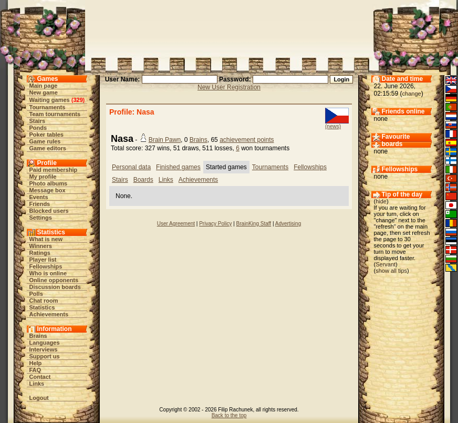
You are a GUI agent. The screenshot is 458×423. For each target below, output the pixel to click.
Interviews (43, 349)
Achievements (49, 314)
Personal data (131, 167)
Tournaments (47, 107)
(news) (333, 126)
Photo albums (48, 183)
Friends (39, 204)
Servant (385, 264)
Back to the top (229, 415)
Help (35, 363)
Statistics (42, 307)
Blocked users (49, 211)
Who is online (48, 273)
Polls (36, 294)
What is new (46, 239)
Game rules (45, 141)
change (411, 93)
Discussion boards (55, 287)
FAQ (35, 370)
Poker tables (46, 134)
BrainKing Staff (254, 223)
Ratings (39, 253)
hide (381, 201)
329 (77, 100)
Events (38, 197)
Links (37, 383)
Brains (38, 336)
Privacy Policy (215, 223)
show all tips (391, 270)
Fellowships (46, 266)
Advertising (288, 223)
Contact (40, 377)
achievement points (247, 139)
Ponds (38, 128)
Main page (43, 85)
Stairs (37, 121)
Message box (47, 190)
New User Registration (229, 87)
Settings (40, 217)
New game (43, 92)
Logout (39, 398)
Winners (40, 246)
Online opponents (54, 280)
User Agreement (176, 223)
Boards (143, 179)
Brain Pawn (165, 139)
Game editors (47, 148)
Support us (44, 356)
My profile (43, 176)
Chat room (43, 300)
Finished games (178, 167)
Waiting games (49, 100)
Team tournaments (55, 114)
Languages (44, 342)
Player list (43, 259)
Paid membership (53, 170)
